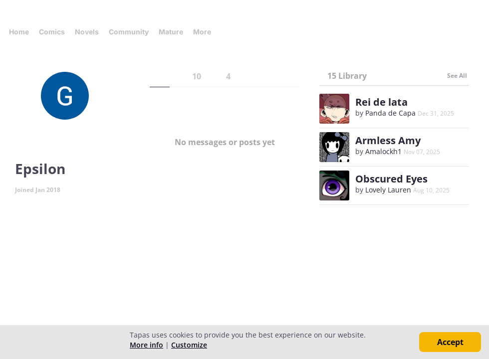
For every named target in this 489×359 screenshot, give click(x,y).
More (205, 31)
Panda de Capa (390, 113)
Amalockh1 (383, 151)
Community (129, 31)
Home (19, 31)
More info (146, 345)
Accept (450, 342)
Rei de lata (381, 102)
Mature (171, 31)
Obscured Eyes (391, 178)
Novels (87, 31)
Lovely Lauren (388, 189)
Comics (52, 31)
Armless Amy (388, 140)
